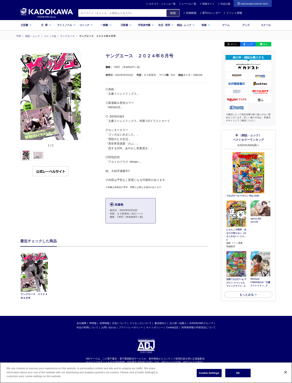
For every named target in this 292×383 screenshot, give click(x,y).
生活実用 (166, 25)
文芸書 (26, 25)
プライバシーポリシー (131, 327)
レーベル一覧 (189, 3)
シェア (249, 44)
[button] (83, 155)
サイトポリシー (154, 327)
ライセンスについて (140, 323)
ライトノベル (66, 25)
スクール (266, 25)
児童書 (126, 25)
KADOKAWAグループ (201, 323)
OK (238, 376)
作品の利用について (87, 327)
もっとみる (246, 294)
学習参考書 (146, 25)
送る (265, 44)
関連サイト (208, 3)
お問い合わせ (108, 327)
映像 (206, 25)
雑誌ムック (186, 25)
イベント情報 (232, 12)
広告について (119, 323)
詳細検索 (189, 12)
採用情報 (104, 323)
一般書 (106, 25)
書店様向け (161, 323)
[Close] (285, 375)
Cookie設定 (172, 327)
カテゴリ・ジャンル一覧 (162, 3)
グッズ (246, 25)
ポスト (234, 44)
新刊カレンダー (210, 12)
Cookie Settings (209, 376)
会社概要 (81, 323)
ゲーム (226, 25)
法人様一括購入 (178, 323)
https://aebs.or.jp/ (131, 365)
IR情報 (93, 323)
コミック (86, 25)
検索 (173, 13)
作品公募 (225, 3)
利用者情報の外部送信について (198, 327)
